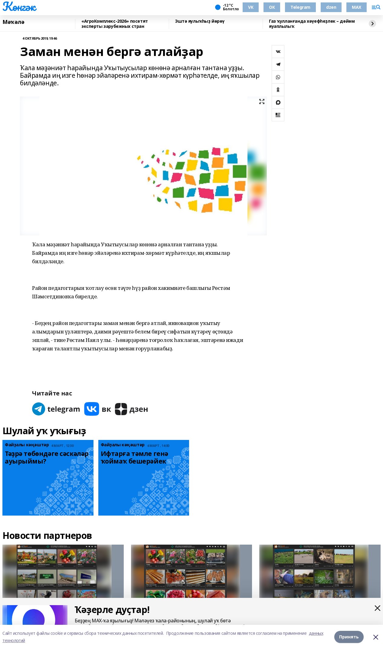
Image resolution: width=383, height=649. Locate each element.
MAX (356, 7)
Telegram (300, 7)
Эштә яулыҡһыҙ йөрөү (199, 21)
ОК (272, 7)
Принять (349, 637)
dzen (331, 7)
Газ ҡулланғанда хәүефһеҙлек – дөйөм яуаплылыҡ (312, 24)
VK (250, 7)
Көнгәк (18, 6)
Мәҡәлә (13, 22)
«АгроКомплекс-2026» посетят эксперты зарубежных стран (114, 24)
